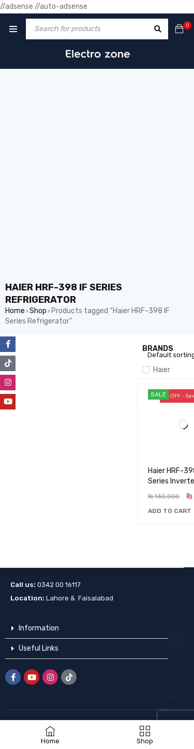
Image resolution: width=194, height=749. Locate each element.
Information (39, 628)
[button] (169, 511)
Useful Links (38, 648)
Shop (38, 310)
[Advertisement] (97, 179)
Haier (161, 369)
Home (15, 310)
